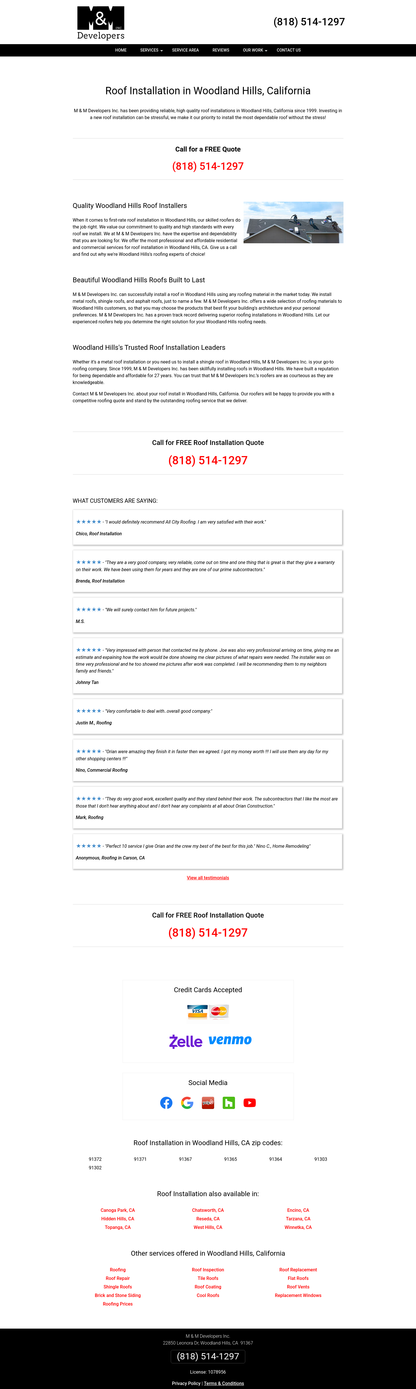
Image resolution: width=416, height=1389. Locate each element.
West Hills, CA (208, 1209)
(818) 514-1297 (309, 22)
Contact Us (289, 50)
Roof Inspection (208, 1251)
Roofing (118, 1251)
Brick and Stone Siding (118, 1277)
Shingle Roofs (118, 1268)
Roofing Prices (118, 1285)
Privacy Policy (186, 1365)
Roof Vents (298, 1268)
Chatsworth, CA (208, 1192)
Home (121, 50)
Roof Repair (118, 1260)
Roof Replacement (298, 1251)
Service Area (185, 50)
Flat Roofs (298, 1260)
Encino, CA (298, 1192)
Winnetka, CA (298, 1209)
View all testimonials (208, 859)
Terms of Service (249, 1386)
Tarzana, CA (298, 1200)
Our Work (256, 52)
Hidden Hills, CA (117, 1200)
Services (152, 52)
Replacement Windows (298, 1277)
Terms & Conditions (224, 1365)
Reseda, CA (208, 1200)
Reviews (221, 50)
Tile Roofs (208, 1260)
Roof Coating (208, 1268)
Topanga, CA (118, 1209)
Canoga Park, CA (118, 1192)
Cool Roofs (208, 1277)
